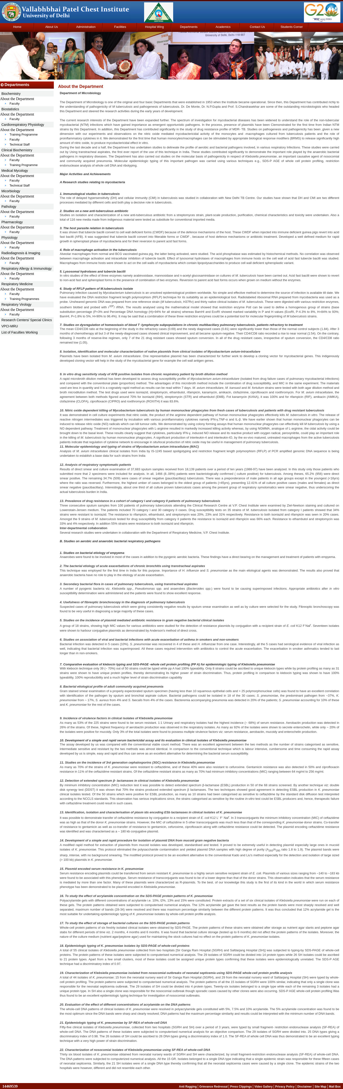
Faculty (15, 103)
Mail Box (335, 1086)
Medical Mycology (14, 170)
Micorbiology (10, 191)
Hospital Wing (154, 27)
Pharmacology (12, 222)
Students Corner (292, 27)
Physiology (9, 237)
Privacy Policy (284, 1086)
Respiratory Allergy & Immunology (26, 268)
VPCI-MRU (9, 326)
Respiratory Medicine (17, 284)
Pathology (8, 206)
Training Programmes (24, 299)
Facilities (120, 27)
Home (17, 27)
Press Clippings (241, 1086)
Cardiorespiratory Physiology (22, 125)
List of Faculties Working (19, 332)
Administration (86, 27)
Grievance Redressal (213, 1086)
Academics (223, 27)
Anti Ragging (188, 1086)
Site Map (320, 1086)
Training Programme (24, 134)
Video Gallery (263, 1086)
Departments (188, 27)
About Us (51, 27)
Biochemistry (10, 94)
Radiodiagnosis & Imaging (20, 253)
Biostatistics (10, 109)
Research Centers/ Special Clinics (26, 320)
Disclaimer (304, 1086)
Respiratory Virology (16, 304)
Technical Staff (20, 144)
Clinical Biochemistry (16, 150)
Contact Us (257, 27)
